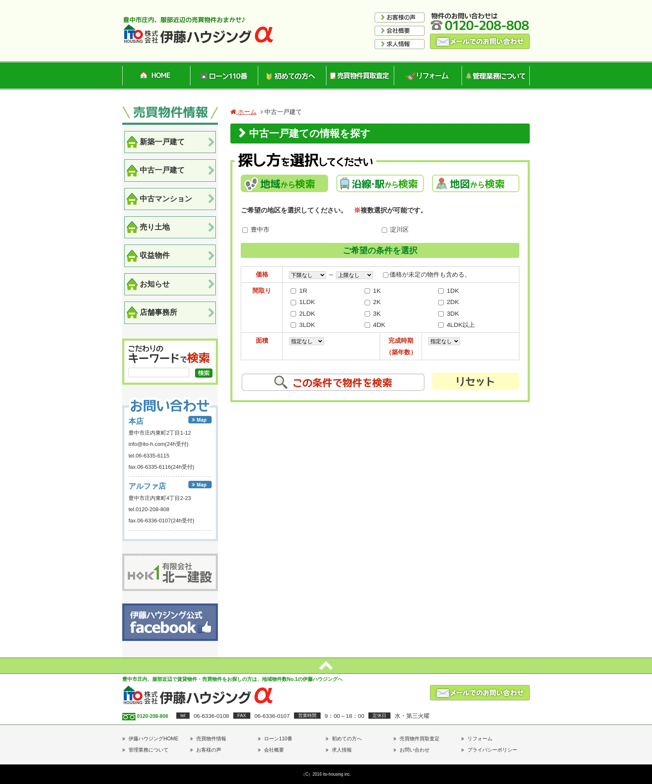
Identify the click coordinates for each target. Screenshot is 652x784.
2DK (452, 301)
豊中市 (259, 229)
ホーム (243, 111)
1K (376, 290)
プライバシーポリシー (492, 750)
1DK (452, 290)
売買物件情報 (211, 739)
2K (376, 301)
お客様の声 (208, 750)
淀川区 (398, 229)
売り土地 (155, 227)
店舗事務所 (158, 312)
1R (302, 290)
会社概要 (274, 750)
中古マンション (166, 199)
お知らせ (155, 284)
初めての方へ (347, 739)
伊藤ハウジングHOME (153, 739)
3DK (452, 313)
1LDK (306, 301)
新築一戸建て (162, 142)
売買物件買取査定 (420, 739)
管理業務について (148, 750)
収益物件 (155, 255)
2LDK (306, 313)
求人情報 (342, 750)
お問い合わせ (415, 750)
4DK (378, 324)
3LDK (306, 324)
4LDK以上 (460, 324)
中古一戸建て (162, 170)
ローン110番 (278, 739)
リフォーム (479, 739)
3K (376, 313)
